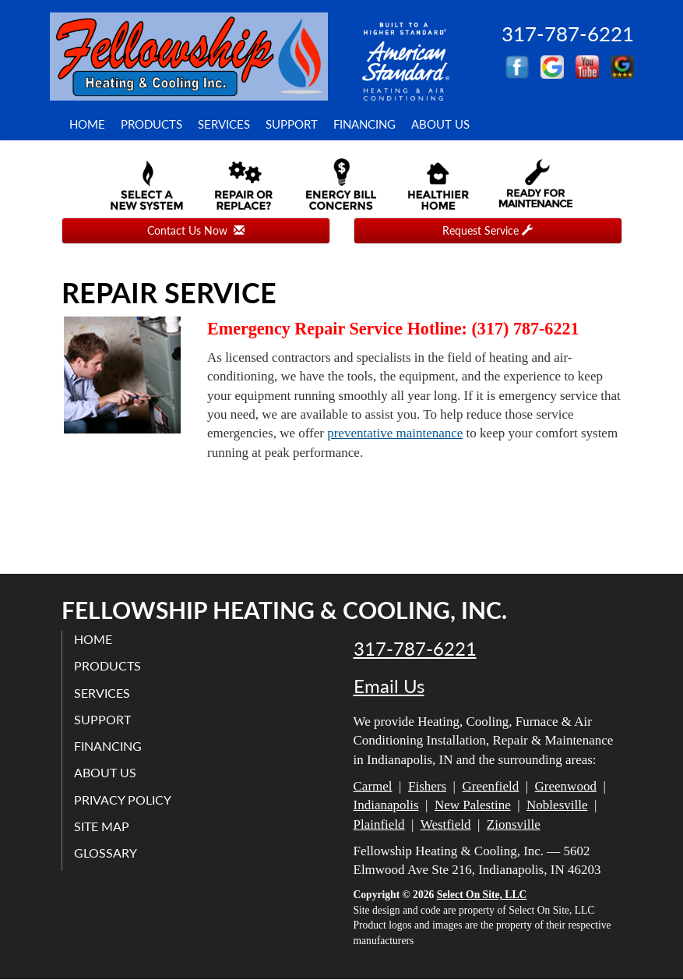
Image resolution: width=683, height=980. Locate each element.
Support (292, 124)
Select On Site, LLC (482, 894)
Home (87, 124)
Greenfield (490, 786)
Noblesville (556, 805)
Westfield (446, 824)
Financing (364, 124)
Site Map (101, 826)
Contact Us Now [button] (196, 230)
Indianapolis (386, 805)
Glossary (105, 852)
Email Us (389, 686)
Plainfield (379, 824)
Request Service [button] (487, 230)
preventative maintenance (395, 433)
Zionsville (513, 824)
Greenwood (566, 786)
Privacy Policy (122, 799)
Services (224, 124)
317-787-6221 (415, 649)
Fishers (427, 786)
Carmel (373, 786)
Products (151, 124)
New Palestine (473, 805)
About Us (440, 124)
